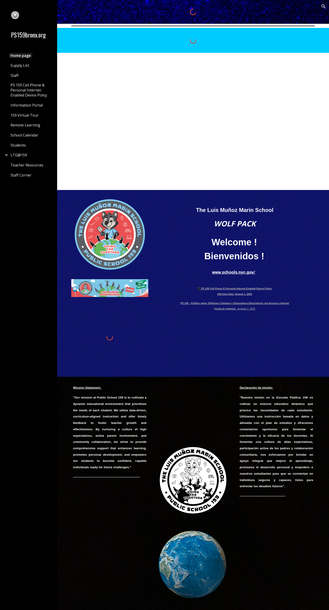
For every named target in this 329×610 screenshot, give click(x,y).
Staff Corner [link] (21, 175)
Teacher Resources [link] (27, 165)
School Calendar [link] (24, 135)
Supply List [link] (20, 65)
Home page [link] (21, 55)
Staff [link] (15, 75)
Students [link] (18, 145)
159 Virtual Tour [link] (25, 115)
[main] (234, 214)
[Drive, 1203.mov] (192, 409)
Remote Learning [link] (25, 125)
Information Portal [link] (27, 105)
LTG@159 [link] (19, 155)
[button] (323, 6)
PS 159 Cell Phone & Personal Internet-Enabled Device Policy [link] (29, 90)
